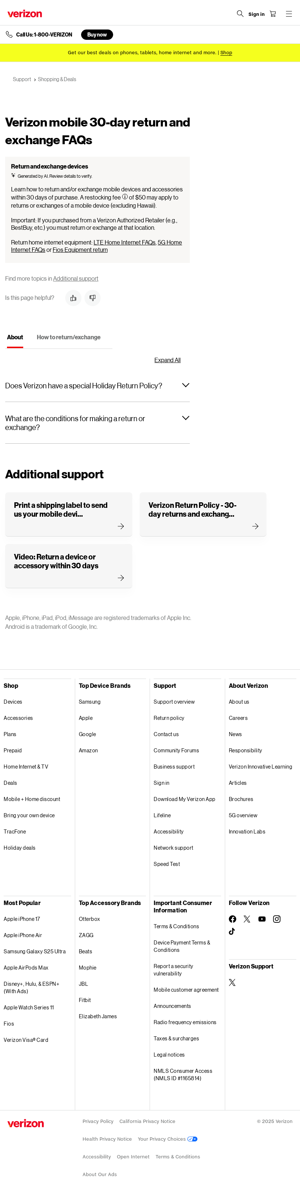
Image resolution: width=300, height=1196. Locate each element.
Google (87, 734)
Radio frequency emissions (185, 1022)
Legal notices (169, 1054)
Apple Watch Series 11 (29, 1007)
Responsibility (245, 750)
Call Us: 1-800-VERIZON (44, 34)
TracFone (15, 831)
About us (239, 701)
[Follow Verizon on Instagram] (276, 919)
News (235, 734)
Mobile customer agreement (186, 990)
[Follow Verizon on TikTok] (232, 931)
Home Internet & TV (26, 766)
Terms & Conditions (176, 926)
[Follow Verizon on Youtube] (262, 919)
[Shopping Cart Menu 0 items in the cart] (273, 14)
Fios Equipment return (80, 249)
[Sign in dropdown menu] (256, 14)
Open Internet (133, 1156)
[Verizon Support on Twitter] (232, 982)
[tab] (15, 339)
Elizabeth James (98, 1016)
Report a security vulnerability (173, 970)
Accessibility (169, 831)
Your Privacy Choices (168, 1139)
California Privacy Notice (147, 1121)
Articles (238, 783)
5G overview (243, 815)
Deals (10, 783)
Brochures (241, 799)
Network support (173, 848)
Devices (13, 701)
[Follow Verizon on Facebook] (232, 919)
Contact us (166, 734)
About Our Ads (100, 1174)
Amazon (88, 750)
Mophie (88, 967)
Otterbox (89, 919)
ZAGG (86, 935)
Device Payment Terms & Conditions (182, 946)
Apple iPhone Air (23, 935)
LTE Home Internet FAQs (125, 242)
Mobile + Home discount (32, 799)
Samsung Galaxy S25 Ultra (35, 951)
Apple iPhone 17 (22, 919)
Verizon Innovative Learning (261, 766)
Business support (174, 766)
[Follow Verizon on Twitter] (247, 919)
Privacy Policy (98, 1121)
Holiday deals (20, 848)
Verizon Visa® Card (26, 1040)
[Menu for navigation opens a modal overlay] (289, 14)
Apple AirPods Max (26, 967)
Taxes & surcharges (176, 1038)
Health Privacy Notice (107, 1139)
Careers (238, 718)
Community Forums (176, 750)
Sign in (162, 783)
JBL (83, 984)
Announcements (172, 1006)
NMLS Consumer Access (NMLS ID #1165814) (183, 1074)
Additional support (75, 278)
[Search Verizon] (240, 14)
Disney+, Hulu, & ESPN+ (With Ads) (31, 987)
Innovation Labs (247, 831)
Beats (86, 951)
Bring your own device (29, 815)
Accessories (18, 718)
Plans (10, 734)
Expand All (167, 360)
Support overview (174, 701)
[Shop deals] (226, 52)
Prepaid (13, 750)
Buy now (97, 34)
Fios (9, 1023)
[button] (73, 298)
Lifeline (162, 815)
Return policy (169, 718)
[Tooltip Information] (125, 197)
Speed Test (167, 864)
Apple (86, 718)
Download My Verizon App (185, 799)
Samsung (90, 701)
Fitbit (85, 1000)
